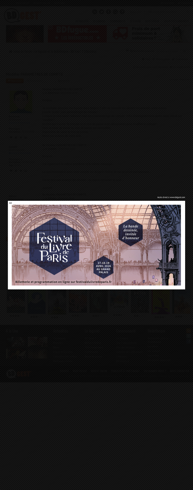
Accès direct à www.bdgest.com (171, 197)
